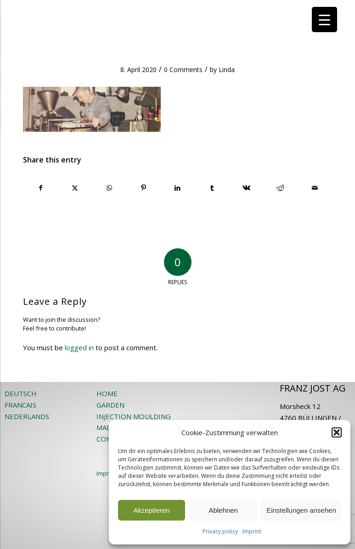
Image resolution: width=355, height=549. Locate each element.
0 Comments (183, 69)
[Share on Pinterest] (144, 188)
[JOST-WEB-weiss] (177, 10)
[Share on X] (75, 188)
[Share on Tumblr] (212, 188)
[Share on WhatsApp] (109, 188)
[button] (336, 432)
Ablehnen (222, 510)
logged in (79, 347)
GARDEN (110, 404)
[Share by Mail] (315, 188)
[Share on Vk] (246, 188)
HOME (107, 393)
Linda (227, 69)
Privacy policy (220, 531)
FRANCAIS (20, 404)
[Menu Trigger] (324, 19)
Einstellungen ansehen (301, 510)
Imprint (251, 531)
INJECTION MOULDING (133, 416)
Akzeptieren (151, 510)
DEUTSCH (21, 393)
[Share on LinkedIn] (178, 188)
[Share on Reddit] (281, 188)
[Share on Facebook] (40, 188)
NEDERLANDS (27, 416)
